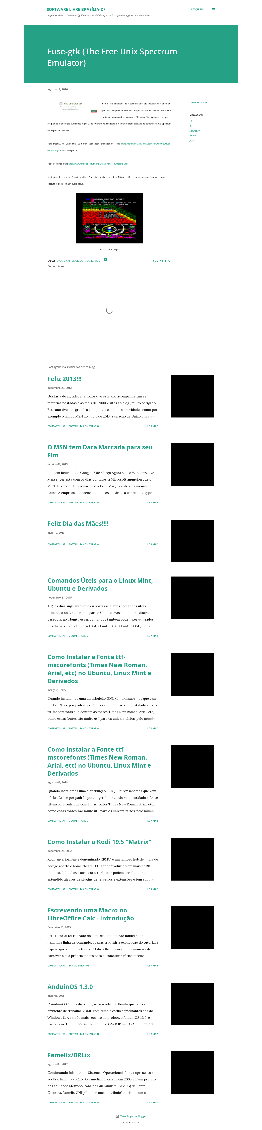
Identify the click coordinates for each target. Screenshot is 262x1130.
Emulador (194, 130)
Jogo (191, 140)
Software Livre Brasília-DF (76, 9)
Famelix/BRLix (68, 1055)
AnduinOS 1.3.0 (70, 986)
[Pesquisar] (197, 9)
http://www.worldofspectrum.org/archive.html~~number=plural (98, 164)
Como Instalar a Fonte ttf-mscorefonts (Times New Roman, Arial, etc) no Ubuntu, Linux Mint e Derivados (99, 669)
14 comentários (79, 965)
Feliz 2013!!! (64, 379)
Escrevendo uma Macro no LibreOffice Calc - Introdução (90, 914)
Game (192, 135)
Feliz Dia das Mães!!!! (77, 523)
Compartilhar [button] (198, 102)
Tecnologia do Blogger (131, 1116)
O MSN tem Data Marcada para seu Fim (100, 451)
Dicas (192, 126)
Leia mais (152, 426)
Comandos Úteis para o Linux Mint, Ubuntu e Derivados (100, 584)
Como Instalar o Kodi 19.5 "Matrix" (99, 842)
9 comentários (78, 635)
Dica (191, 121)
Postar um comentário (84, 426)
